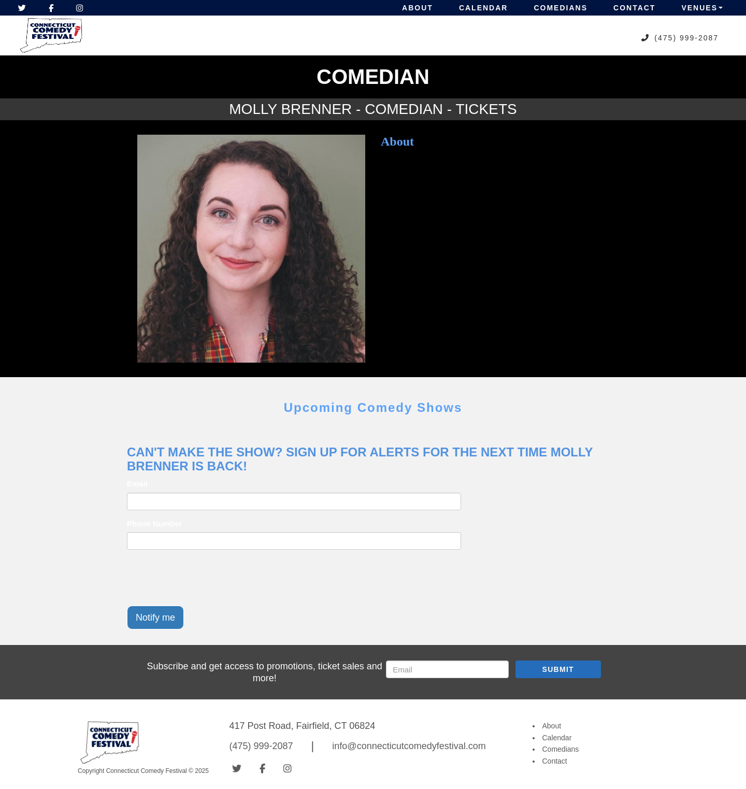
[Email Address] (447, 669)
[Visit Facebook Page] (51, 8)
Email (137, 483)
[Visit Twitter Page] (22, 8)
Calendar (483, 8)
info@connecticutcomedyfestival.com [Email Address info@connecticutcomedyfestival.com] (408, 746)
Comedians (560, 8)
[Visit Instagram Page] (79, 8)
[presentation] (205, 577)
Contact (634, 8)
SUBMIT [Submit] (558, 669)
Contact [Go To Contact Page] (554, 761)
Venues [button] (702, 8)
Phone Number (154, 523)
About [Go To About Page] (552, 726)
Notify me (155, 617)
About (417, 8)
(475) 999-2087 (686, 38)
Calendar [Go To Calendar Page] (557, 738)
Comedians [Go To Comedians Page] (560, 749)
